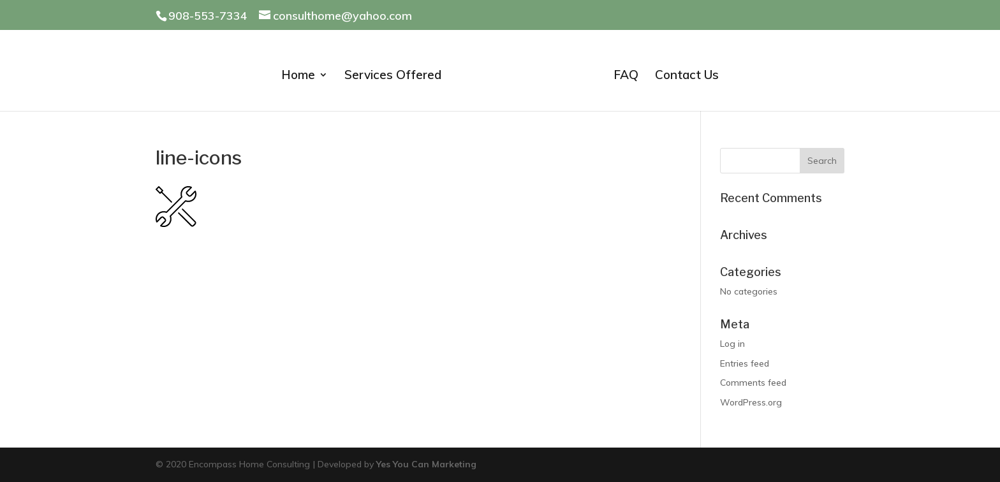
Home (298, 76)
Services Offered (392, 76)
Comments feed (753, 382)
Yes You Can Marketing (426, 464)
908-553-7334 (207, 15)
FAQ (626, 76)
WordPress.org (751, 402)
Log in (732, 343)
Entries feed (744, 363)
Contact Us (687, 76)
